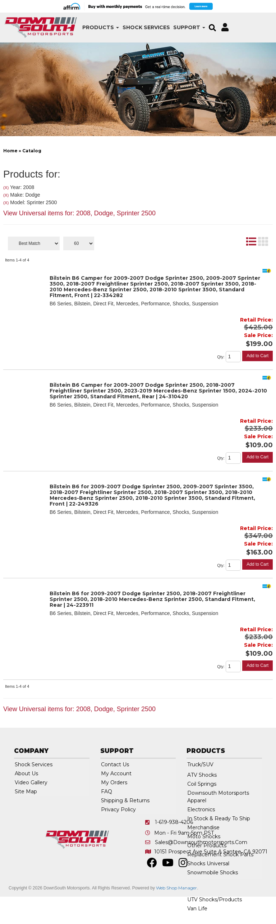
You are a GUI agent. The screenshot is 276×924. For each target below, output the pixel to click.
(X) (6, 187)
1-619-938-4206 (174, 822)
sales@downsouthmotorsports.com (201, 842)
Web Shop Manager (176, 888)
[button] (91, 27)
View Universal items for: (79, 213)
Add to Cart (257, 355)
